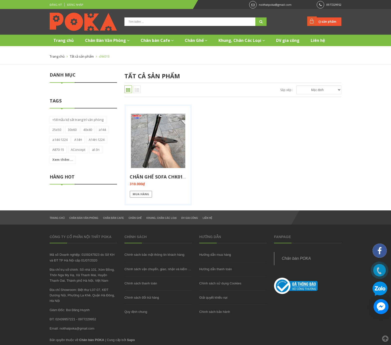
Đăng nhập (75, 4)
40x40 (87, 129)
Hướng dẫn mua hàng (215, 255)
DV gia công (287, 40)
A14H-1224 (96, 139)
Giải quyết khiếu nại (213, 297)
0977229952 (333, 4)
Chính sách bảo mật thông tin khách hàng (154, 255)
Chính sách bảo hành (214, 312)
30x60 (72, 129)
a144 (102, 129)
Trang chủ (63, 40)
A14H (78, 139)
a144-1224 (60, 139)
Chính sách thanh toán (140, 283)
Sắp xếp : (286, 90)
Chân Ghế (196, 40)
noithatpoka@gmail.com (275, 4)
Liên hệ (318, 40)
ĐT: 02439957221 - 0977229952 (73, 319)
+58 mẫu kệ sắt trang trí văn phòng (77, 119)
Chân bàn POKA (296, 258)
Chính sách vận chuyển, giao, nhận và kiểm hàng (159, 269)
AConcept (78, 149)
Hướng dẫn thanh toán (215, 269)
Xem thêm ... (62, 159)
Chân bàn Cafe (157, 40)
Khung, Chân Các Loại (241, 40)
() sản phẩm (327, 21)
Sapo (131, 340)
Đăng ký (56, 4)
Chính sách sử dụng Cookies (220, 283)
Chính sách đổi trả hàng (141, 297)
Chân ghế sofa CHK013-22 (161, 177)
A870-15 (58, 149)
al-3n (95, 149)
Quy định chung (135, 312)
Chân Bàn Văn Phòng (107, 40)
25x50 (56, 129)
